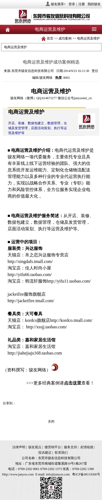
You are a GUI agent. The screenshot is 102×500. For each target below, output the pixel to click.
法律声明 (18, 447)
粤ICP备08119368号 (86, 474)
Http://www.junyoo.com (18, 474)
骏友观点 (34, 447)
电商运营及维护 (88, 38)
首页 (50, 38)
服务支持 (70, 447)
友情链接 (86, 447)
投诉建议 (44, 452)
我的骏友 (94, 4)
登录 (72, 4)
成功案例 (65, 38)
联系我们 (61, 452)
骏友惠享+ (58, 4)
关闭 (51, 421)
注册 (81, 4)
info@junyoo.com (58, 474)
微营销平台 (53, 447)
